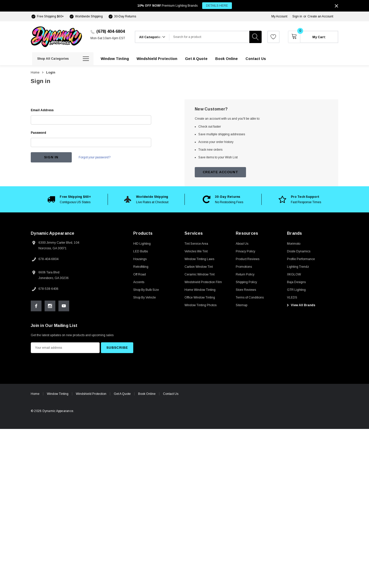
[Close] (336, 6)
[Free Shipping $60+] (47, 16)
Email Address (42, 110)
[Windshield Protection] (157, 58)
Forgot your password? (95, 157)
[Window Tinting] (115, 58)
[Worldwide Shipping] (86, 16)
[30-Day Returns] (122, 16)
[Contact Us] (256, 58)
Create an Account (320, 16)
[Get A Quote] (196, 58)
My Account (279, 16)
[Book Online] (226, 58)
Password (38, 133)
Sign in (297, 16)
